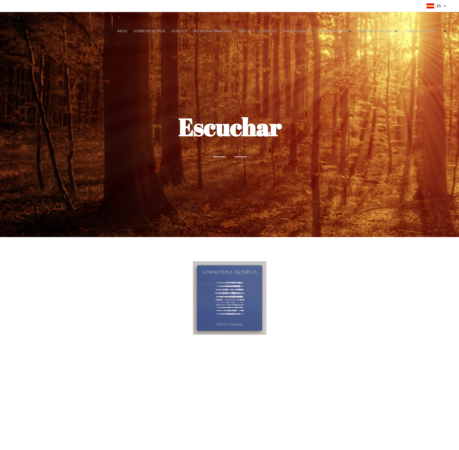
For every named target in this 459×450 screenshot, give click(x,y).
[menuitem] (348, 31)
